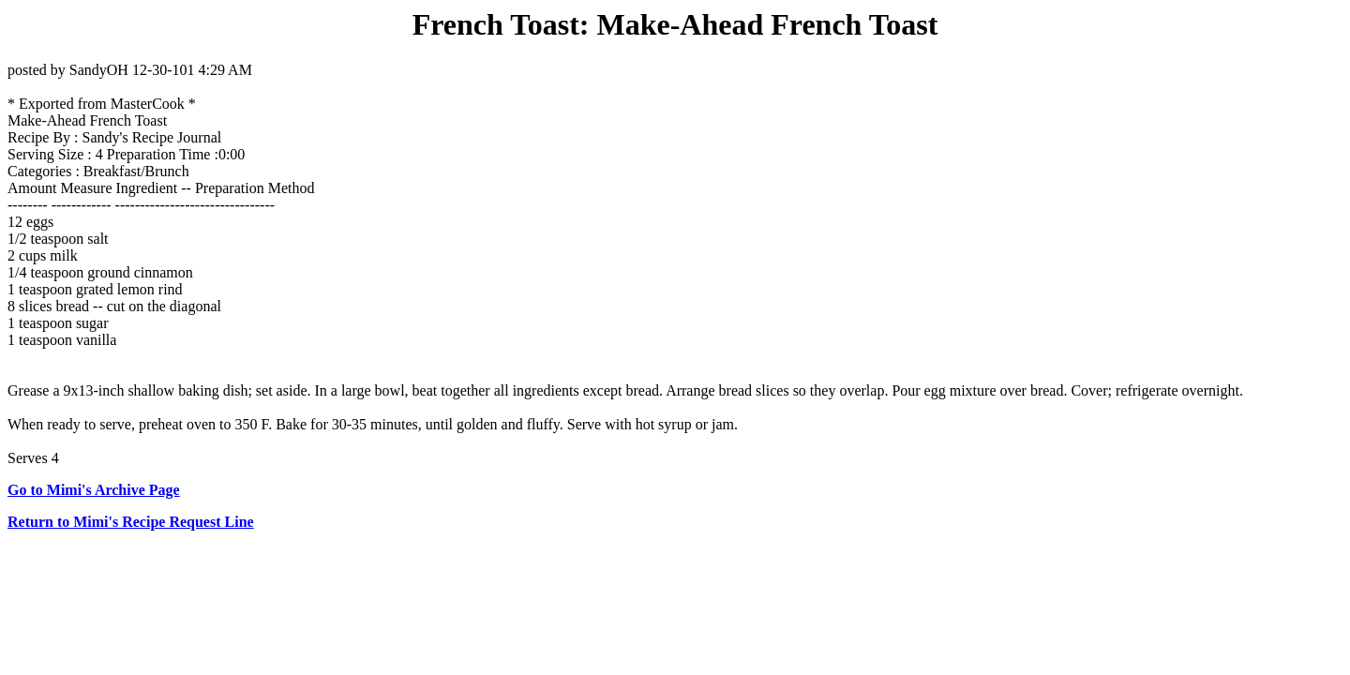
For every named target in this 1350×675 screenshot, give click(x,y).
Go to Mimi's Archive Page (94, 490)
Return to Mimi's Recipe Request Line (131, 522)
